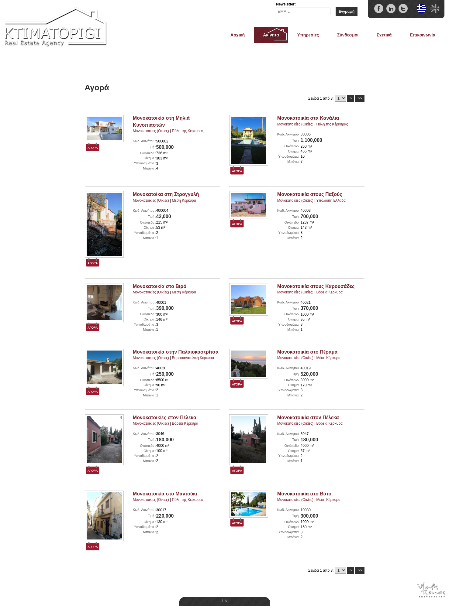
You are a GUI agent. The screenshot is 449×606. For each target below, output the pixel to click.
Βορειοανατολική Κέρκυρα (193, 358)
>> (359, 98)
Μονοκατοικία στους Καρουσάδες (315, 286)
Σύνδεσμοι (347, 35)
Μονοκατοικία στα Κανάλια (308, 118)
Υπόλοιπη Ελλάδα (331, 200)
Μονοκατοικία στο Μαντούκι (165, 493)
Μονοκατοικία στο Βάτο (304, 493)
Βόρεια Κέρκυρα (329, 292)
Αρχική (237, 35)
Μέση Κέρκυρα (184, 200)
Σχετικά (384, 35)
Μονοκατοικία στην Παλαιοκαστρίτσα (176, 351)
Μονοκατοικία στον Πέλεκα (308, 417)
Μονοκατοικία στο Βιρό (159, 286)
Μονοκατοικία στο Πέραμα (307, 351)
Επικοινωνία (422, 35)
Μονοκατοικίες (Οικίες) (151, 131)
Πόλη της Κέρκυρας (188, 131)
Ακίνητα (271, 35)
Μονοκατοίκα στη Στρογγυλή (166, 194)
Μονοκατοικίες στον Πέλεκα (164, 417)
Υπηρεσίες (308, 35)
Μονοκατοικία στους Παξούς (309, 194)
